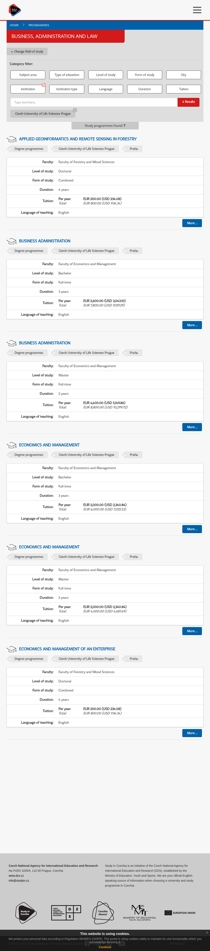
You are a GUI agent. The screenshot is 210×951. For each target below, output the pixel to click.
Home (14, 25)
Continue (105, 947)
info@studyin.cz (19, 880)
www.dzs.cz (16, 875)
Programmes (39, 25)
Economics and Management (49, 444)
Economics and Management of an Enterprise (67, 648)
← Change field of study (27, 51)
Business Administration (44, 240)
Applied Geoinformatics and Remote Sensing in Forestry (78, 138)
